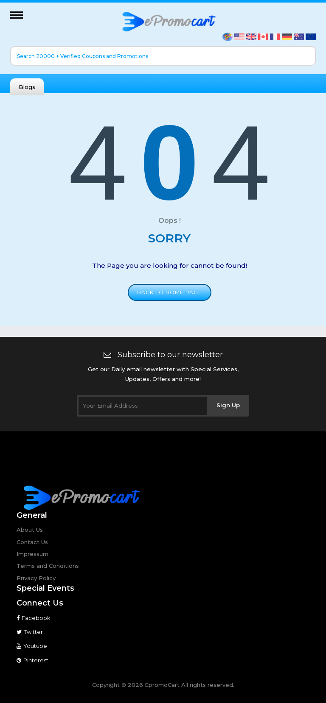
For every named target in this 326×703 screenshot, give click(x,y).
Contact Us (32, 542)
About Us (30, 529)
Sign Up (228, 405)
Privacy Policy (36, 578)
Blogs (27, 86)
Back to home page (169, 292)
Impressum (32, 553)
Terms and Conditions (48, 565)
